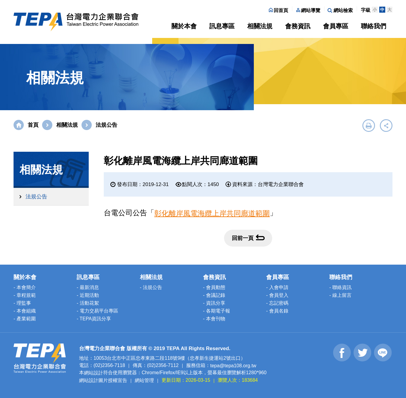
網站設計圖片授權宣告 (103, 380)
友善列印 (368, 125)
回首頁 (278, 10)
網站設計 (93, 372)
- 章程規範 (25, 295)
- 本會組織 (25, 310)
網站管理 (144, 380)
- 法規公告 (151, 287)
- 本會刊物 (214, 318)
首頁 (33, 125)
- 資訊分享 (214, 303)
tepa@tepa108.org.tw (233, 365)
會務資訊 (297, 26)
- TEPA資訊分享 (94, 318)
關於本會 (184, 26)
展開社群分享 (386, 125)
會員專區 (335, 26)
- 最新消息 (88, 287)
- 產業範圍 (25, 318)
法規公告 (36, 197)
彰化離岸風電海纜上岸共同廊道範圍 (212, 213)
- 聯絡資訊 (340, 287)
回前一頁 (248, 238)
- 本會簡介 (25, 287)
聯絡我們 (373, 26)
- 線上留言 (340, 295)
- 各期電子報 (216, 310)
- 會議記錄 (214, 295)
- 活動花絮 (88, 303)
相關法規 (259, 26)
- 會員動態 (214, 287)
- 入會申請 (277, 287)
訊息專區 (222, 26)
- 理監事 (22, 303)
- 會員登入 (277, 295)
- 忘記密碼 (277, 303)
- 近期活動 (88, 295)
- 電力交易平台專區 (97, 310)
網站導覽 (308, 10)
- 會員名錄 (277, 310)
